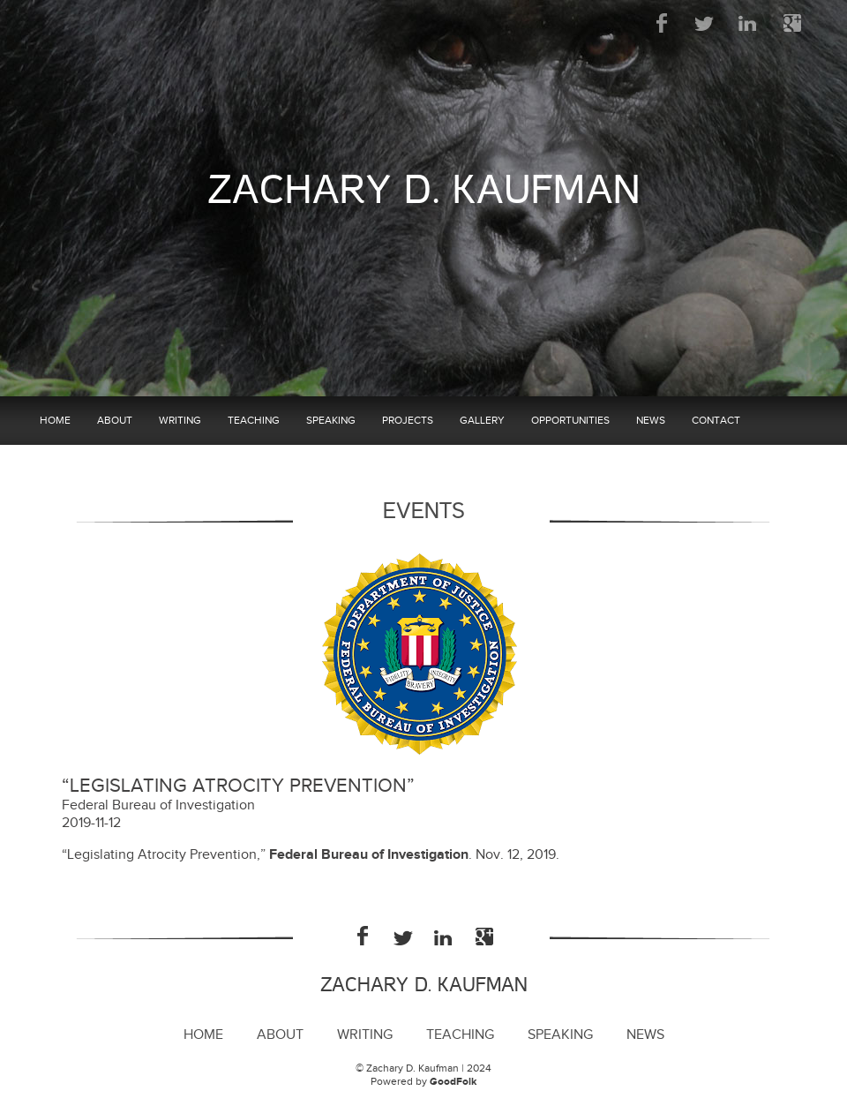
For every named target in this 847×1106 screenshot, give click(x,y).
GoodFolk (453, 1081)
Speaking (331, 420)
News (650, 420)
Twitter (705, 23)
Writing (180, 420)
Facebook (662, 23)
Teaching (254, 420)
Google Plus (792, 23)
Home (55, 420)
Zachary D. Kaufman (424, 190)
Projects (407, 420)
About (114, 420)
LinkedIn (748, 23)
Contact (716, 420)
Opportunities (570, 420)
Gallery (482, 420)
